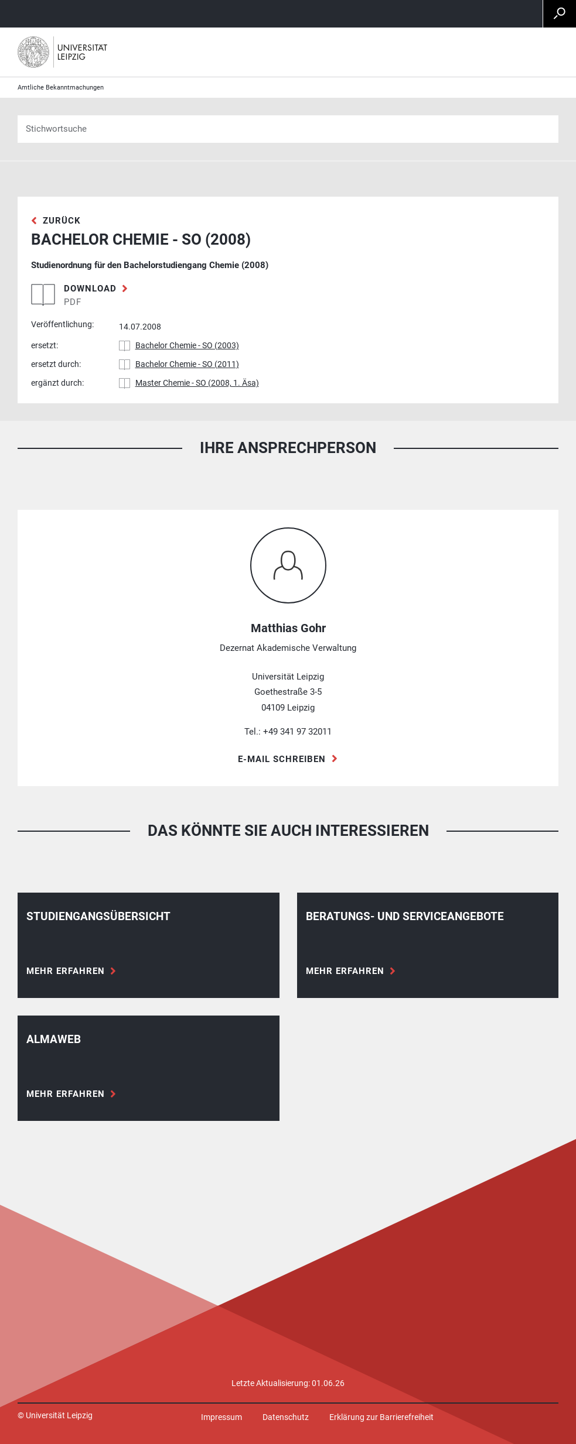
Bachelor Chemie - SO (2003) (187, 345)
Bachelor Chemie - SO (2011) (187, 364)
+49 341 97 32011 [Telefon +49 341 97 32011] (297, 731)
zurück (62, 220)
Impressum (221, 1417)
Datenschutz (286, 1417)
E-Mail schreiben (282, 759)
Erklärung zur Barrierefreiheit (381, 1417)
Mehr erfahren (65, 971)
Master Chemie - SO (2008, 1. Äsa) (197, 382)
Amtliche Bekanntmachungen (61, 87)
